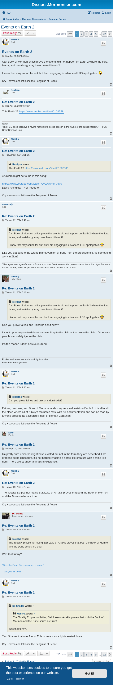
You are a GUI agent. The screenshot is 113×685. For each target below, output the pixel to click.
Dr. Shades (17, 514)
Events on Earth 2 (17, 27)
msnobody (7, 204)
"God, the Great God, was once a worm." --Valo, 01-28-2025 (23, 568)
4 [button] (91, 34)
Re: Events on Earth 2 (18, 102)
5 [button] (96, 34)
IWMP (11, 433)
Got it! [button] (89, 673)
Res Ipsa (15, 90)
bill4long (15, 276)
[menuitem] (6, 12)
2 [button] (81, 34)
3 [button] (86, 34)
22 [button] (104, 34)
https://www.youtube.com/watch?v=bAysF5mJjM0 (32, 183)
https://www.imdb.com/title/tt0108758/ (41, 111)
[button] (70, 33)
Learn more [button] (15, 678)
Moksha (15, 40)
